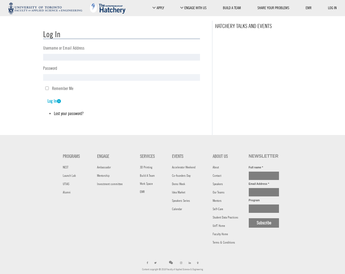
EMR (308, 8)
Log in (332, 7)
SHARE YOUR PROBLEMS (273, 7)
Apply (158, 7)
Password (50, 68)
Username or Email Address (63, 48)
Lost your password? (69, 113)
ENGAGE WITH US (193, 7)
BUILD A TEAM (232, 7)
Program (254, 200)
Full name (256, 167)
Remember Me (62, 88)
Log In (52, 101)
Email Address (259, 183)
